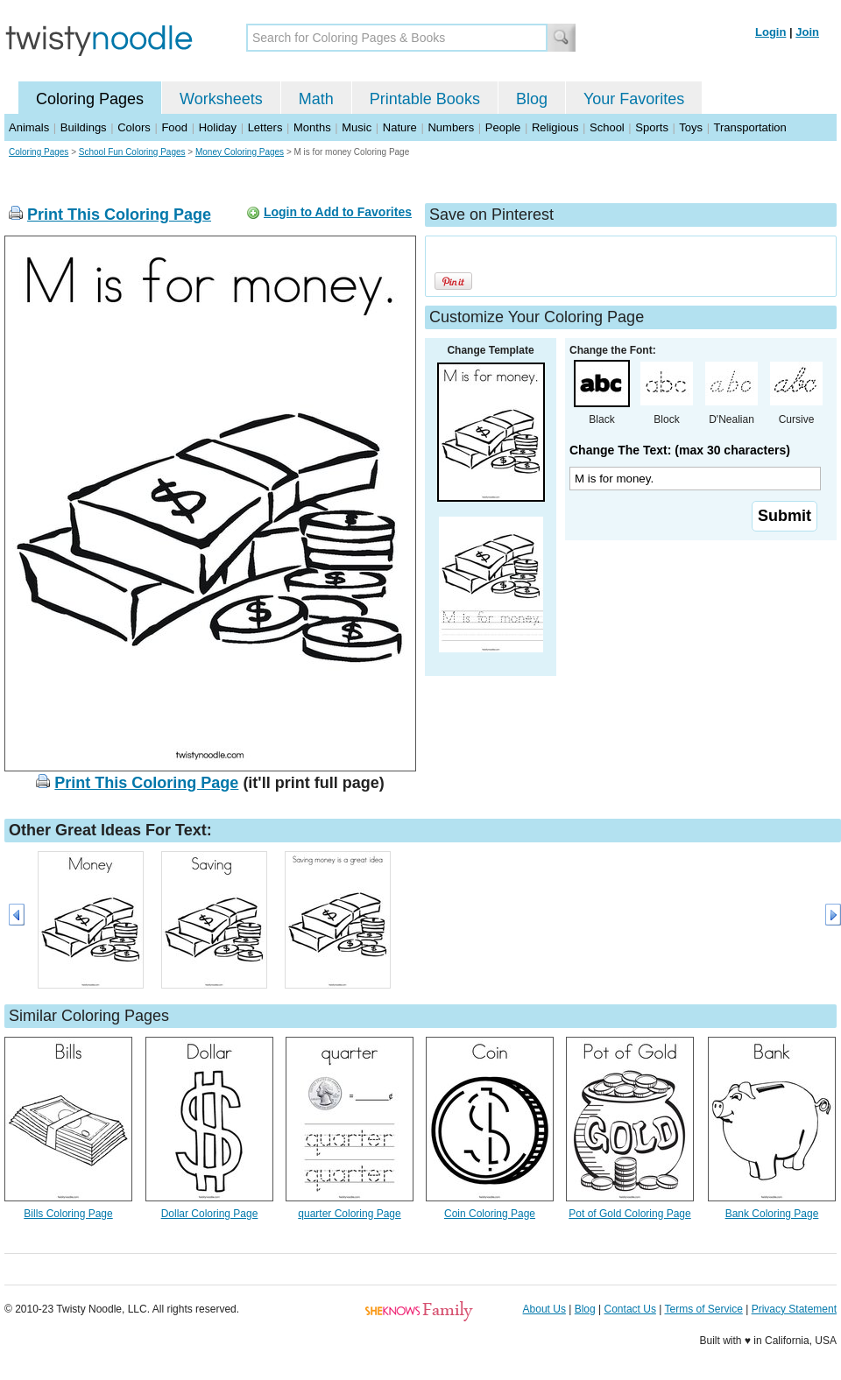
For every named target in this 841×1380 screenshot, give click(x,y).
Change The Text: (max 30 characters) (679, 450)
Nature (400, 127)
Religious (555, 127)
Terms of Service (703, 1309)
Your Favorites (633, 99)
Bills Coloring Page (68, 1214)
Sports (651, 127)
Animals (29, 127)
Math (316, 99)
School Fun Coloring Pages (132, 152)
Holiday (218, 127)
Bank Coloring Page (772, 1214)
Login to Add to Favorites (338, 212)
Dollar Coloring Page (209, 1214)
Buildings (83, 127)
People (502, 127)
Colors (134, 127)
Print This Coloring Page (119, 214)
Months (312, 127)
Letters (265, 127)
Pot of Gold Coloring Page (629, 1214)
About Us (544, 1309)
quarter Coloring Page (349, 1214)
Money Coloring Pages (239, 152)
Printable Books (425, 99)
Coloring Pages (90, 99)
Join (807, 32)
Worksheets (221, 99)
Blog (532, 99)
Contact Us (630, 1309)
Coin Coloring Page (489, 1214)
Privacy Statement (794, 1309)
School (607, 127)
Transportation (749, 127)
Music (356, 127)
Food (174, 127)
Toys (691, 127)
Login (770, 32)
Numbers (451, 127)
